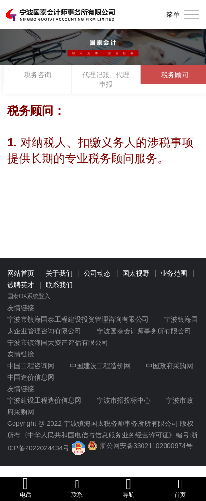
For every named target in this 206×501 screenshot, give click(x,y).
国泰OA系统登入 (28, 296)
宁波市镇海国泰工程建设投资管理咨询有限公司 (78, 319)
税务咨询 (38, 75)
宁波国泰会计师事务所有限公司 (144, 331)
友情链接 (20, 308)
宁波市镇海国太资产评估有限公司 (57, 342)
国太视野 (135, 273)
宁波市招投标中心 (124, 400)
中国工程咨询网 (30, 365)
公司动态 (97, 273)
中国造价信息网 (30, 377)
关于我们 (59, 273)
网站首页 (20, 273)
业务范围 (173, 273)
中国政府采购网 (169, 365)
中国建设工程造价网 (100, 365)
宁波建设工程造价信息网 (44, 400)
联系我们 (59, 285)
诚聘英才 (20, 285)
